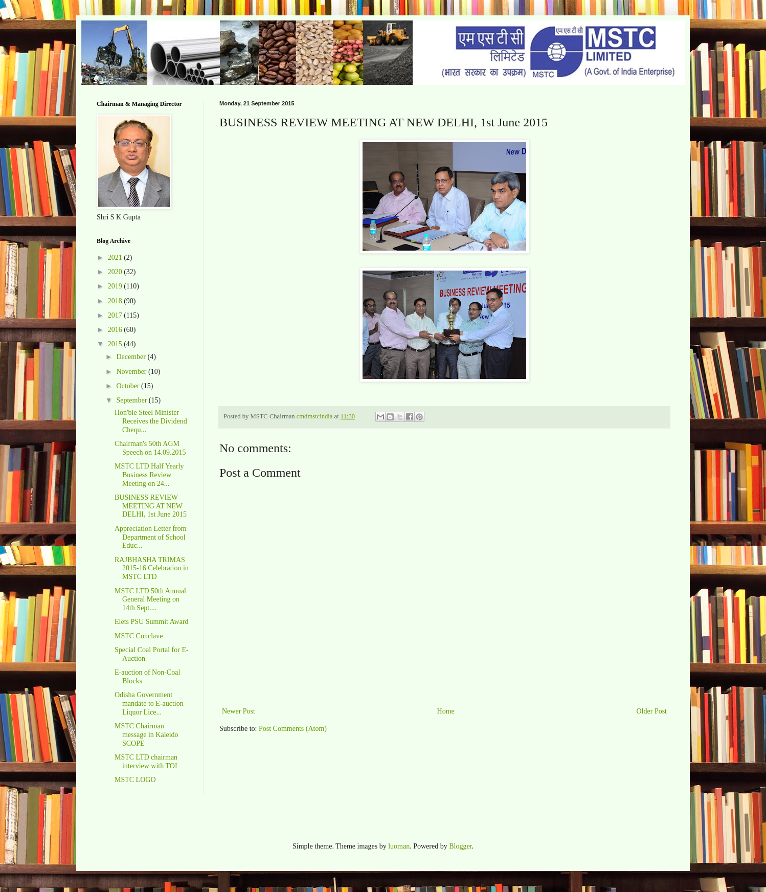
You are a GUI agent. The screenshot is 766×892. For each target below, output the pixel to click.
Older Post (652, 711)
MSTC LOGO (135, 780)
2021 (116, 257)
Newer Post (238, 711)
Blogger (460, 846)
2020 (116, 272)
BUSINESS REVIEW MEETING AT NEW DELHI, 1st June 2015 (151, 506)
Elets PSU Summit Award (152, 622)
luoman (399, 846)
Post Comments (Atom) (293, 728)
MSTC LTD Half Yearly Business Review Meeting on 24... (149, 474)
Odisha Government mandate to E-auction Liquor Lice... (149, 703)
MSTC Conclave (139, 636)
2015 (116, 344)
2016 (116, 329)
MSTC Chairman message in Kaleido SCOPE (146, 734)
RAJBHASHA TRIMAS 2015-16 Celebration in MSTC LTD (152, 568)
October (128, 386)
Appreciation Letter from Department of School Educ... (151, 537)
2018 (116, 301)
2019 (116, 286)
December (131, 357)
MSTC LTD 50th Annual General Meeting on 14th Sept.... (150, 599)
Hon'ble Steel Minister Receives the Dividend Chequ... (151, 421)
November (132, 371)
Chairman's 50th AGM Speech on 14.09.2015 (150, 448)
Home (446, 711)
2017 (116, 315)
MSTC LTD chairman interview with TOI (146, 761)
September (132, 400)
